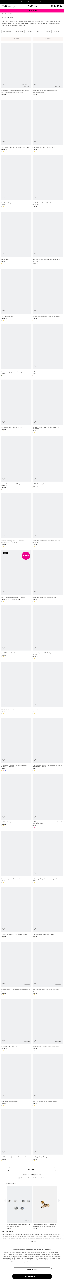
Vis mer (32, 1241)
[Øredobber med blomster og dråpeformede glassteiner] (48, 520)
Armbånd (30, 31)
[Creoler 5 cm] (16, 239)
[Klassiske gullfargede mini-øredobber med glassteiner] (48, 407)
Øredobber (7, 31)
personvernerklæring (9, 1262)
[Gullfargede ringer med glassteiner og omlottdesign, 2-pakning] (16, 520)
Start (3, 13)
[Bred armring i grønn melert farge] (16, 350)
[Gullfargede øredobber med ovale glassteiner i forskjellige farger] (48, 801)
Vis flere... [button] (32, 1169)
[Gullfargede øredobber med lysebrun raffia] (48, 350)
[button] (55, 6)
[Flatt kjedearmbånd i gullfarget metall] (48, 1080)
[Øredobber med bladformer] (16, 632)
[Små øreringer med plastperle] (16, 857)
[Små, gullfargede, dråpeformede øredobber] (16, 126)
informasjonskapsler (38, 1262)
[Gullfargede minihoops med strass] (48, 913)
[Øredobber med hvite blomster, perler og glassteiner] (48, 182)
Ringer (39, 31)
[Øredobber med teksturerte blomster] (48, 576)
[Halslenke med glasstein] (48, 463)
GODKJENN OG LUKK (32, 1276)
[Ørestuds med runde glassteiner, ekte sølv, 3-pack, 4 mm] (16, 969)
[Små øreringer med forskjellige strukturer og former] (48, 632)
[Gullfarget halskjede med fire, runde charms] (16, 1135)
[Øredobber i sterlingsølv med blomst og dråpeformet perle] (48, 70)
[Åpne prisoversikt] (19, 600)
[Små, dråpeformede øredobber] (48, 688)
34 (39, 1178)
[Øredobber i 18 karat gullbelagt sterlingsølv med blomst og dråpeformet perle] (16, 70)
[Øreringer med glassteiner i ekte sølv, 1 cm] (48, 1025)
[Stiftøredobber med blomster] (16, 688)
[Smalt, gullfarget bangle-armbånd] (48, 1135)
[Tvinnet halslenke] (16, 295)
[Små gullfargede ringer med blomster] (16, 576)
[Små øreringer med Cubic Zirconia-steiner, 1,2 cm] (48, 969)
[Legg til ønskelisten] (3, 85)
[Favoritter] (58, 6)
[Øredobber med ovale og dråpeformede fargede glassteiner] (16, 745)
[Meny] (3, 6)
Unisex (47, 31)
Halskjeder (19, 31)
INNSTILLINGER (32, 1270)
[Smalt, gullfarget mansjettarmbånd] (16, 182)
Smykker (9, 13)
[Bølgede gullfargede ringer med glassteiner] (48, 857)
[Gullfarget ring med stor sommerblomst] (16, 801)
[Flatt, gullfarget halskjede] (16, 1080)
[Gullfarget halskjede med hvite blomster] (16, 913)
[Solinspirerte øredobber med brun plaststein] (48, 295)
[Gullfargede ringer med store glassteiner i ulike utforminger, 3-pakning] (48, 745)
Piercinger (57, 31)
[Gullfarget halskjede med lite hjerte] (48, 126)
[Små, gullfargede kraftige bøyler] (16, 407)
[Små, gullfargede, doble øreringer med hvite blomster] (48, 239)
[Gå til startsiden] (32, 6)
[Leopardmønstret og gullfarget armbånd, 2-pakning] (16, 463)
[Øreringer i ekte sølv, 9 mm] (16, 1025)
